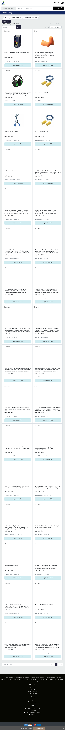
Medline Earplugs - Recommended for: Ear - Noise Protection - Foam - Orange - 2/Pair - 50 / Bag (47, 487)
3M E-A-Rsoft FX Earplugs (11, 565)
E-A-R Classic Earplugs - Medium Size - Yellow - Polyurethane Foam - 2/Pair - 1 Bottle (16, 487)
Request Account (32, 702)
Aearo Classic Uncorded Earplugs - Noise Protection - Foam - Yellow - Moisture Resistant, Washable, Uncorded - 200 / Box (17, 646)
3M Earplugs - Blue (9, 171)
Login (32, 700)
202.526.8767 (32, 710)
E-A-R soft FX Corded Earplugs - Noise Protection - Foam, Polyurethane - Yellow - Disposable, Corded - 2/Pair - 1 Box (17, 448)
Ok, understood (39, 728)
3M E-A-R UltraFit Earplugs (11, 131)
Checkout (32, 689)
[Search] (34, 8)
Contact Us (32, 714)
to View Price (18, 65)
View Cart (32, 687)
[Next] (58, 664)
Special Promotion (32, 691)
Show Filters (6, 21)
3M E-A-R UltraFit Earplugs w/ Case (44, 604)
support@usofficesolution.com (32, 712)
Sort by (47, 27)
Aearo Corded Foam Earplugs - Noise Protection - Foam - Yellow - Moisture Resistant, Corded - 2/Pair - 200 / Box (17, 409)
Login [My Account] (56, 3)
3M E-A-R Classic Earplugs (41, 92)
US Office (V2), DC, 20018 (32, 708)
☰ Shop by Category (7, 13)
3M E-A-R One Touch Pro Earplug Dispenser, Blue (16, 52)
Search (18, 27)
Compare (7, 31)
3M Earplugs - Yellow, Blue (41, 131)
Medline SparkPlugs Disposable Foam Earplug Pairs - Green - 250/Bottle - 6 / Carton (48, 526)
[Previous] (53, 664)
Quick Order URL (32, 693)
